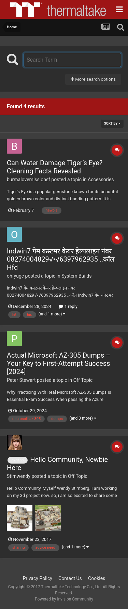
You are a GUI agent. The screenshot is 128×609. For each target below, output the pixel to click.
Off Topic (83, 380)
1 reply (68, 306)
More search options (93, 79)
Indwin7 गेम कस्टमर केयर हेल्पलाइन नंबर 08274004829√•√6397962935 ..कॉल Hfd (61, 259)
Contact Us (70, 578)
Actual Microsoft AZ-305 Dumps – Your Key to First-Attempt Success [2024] (58, 363)
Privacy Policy (37, 578)
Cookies (96, 578)
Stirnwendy (18, 476)
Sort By (112, 123)
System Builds (76, 276)
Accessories (101, 179)
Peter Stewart (21, 380)
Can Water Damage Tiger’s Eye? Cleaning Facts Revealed (54, 167)
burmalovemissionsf (28, 179)
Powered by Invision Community (64, 599)
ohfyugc (15, 276)
